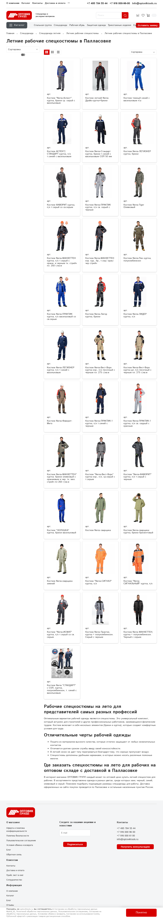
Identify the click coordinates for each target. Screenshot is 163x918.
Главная (10, 33)
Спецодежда (60, 25)
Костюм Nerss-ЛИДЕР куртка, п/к (135, 315)
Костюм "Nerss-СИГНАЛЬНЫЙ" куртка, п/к (138, 582)
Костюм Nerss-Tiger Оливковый (134, 206)
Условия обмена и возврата (19, 845)
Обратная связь (13, 854)
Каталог (25, 3)
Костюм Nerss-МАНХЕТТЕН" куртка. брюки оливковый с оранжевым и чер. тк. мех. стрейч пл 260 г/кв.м (62, 478)
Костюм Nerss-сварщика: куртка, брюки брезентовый (138, 531)
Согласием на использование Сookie (82, 914)
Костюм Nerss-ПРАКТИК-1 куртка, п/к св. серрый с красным (137, 423)
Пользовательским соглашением (73, 911)
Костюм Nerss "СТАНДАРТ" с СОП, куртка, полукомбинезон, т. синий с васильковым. (62, 689)
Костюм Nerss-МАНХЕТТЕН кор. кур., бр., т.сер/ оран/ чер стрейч (99, 261)
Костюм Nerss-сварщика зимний (59, 582)
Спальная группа (43, 25)
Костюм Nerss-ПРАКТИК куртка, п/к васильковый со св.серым (61, 316)
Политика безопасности (17, 835)
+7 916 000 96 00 (126, 832)
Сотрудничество (14, 879)
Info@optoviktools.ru (144, 3)
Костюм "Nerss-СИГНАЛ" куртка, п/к (98, 582)
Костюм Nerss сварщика (98, 530)
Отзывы (10, 905)
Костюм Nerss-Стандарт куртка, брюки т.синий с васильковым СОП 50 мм (98, 154)
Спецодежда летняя (49, 33)
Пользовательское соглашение (21, 840)
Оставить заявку (148, 25)
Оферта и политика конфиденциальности (16, 830)
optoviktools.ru (26, 909)
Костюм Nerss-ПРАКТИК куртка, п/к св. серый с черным (98, 207)
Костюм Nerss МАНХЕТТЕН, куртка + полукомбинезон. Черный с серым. (138, 634)
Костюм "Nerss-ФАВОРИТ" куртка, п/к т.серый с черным (138, 477)
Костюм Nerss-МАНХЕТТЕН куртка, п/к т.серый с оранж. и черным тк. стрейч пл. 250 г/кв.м (62, 262)
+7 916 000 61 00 (126, 836)
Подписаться (75, 844)
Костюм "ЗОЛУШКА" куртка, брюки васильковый (61, 531)
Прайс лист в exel (14, 875)
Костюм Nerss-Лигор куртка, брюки (96, 315)
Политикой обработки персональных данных (36, 911)
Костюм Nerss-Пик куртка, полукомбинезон (137, 259)
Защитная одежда (96, 25)
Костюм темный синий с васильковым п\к (137, 99)
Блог (8, 849)
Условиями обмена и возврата (51, 914)
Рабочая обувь (77, 25)
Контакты (37, 3)
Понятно (141, 912)
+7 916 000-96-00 (120, 3)
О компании (12, 3)
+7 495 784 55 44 (97, 3)
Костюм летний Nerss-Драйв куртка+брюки (97, 99)
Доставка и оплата (55, 3)
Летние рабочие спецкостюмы (82, 33)
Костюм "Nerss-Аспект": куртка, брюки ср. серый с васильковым (61, 100)
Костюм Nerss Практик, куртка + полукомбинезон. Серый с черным (99, 634)
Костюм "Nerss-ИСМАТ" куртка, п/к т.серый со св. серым (60, 634)
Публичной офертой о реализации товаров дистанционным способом (38, 916)
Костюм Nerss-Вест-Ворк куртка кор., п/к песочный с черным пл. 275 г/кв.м (100, 370)
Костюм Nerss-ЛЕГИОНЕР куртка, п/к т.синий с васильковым (60, 370)
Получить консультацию (135, 846)
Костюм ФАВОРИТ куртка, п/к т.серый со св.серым (61, 206)
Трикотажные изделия (119, 25)
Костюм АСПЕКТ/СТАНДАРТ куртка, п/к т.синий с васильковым (59, 154)
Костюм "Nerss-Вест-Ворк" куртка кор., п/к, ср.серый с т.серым (100, 477)
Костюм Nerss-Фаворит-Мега (59, 422)
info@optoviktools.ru (127, 839)
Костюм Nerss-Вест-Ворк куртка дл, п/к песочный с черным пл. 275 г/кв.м (137, 370)
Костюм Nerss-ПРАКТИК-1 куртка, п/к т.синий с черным (99, 423)
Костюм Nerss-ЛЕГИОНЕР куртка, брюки (137, 153)
